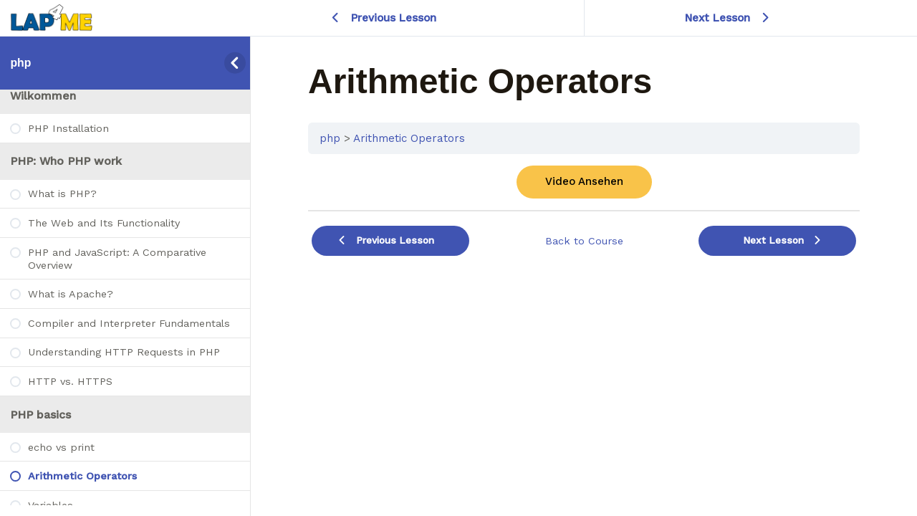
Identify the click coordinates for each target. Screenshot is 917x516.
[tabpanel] (584, 182)
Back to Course (584, 241)
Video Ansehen (584, 181)
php (20, 63)
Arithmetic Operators (409, 138)
